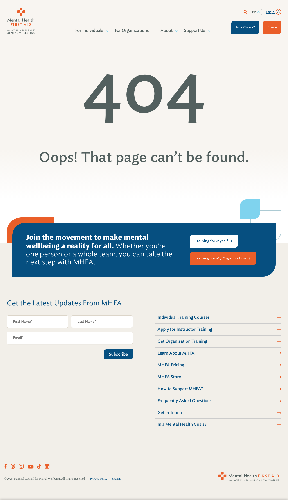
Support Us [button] (195, 30)
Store (272, 27)
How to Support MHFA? (180, 388)
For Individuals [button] (89, 30)
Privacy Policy (98, 478)
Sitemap (117, 478)
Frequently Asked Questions (185, 400)
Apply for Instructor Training (185, 329)
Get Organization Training (182, 341)
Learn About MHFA (176, 353)
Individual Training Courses (184, 317)
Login (270, 12)
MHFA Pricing (171, 365)
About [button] (166, 30)
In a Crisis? (245, 27)
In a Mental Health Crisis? (182, 424)
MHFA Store (169, 377)
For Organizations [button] (132, 30)
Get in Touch (170, 412)
